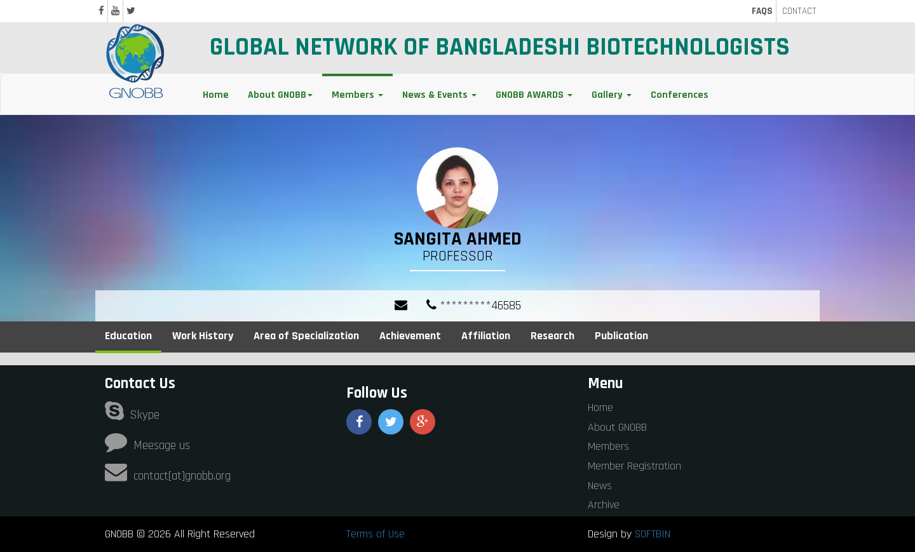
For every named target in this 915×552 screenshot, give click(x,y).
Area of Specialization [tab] (306, 335)
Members (608, 446)
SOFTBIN (652, 534)
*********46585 (473, 305)
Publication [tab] (621, 335)
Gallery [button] (612, 95)
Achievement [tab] (410, 335)
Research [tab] (552, 335)
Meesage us (147, 446)
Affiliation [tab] (485, 335)
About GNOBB (617, 427)
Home (216, 95)
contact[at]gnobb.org (168, 476)
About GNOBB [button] (280, 95)
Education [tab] (128, 335)
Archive (604, 504)
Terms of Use (375, 534)
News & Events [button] (439, 95)
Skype (132, 415)
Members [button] (357, 95)
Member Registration (634, 466)
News (600, 485)
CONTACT (799, 11)
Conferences (679, 95)
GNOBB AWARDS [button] (534, 95)
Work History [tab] (202, 335)
